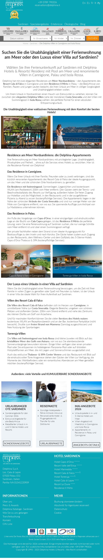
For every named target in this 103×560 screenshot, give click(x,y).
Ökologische (71, 24)
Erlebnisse (56, 24)
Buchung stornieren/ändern (68, 501)
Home (25, 43)
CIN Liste (7, 523)
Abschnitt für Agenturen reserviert (71, 505)
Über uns (7, 501)
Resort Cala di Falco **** (67, 472)
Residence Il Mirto (63, 487)
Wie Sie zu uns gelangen (15, 512)
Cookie (57, 512)
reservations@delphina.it (47, 5)
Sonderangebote (16, 443)
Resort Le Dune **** (64, 484)
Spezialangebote (39, 24)
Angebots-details (86, 444)
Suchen (92, 38)
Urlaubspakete (51, 443)
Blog (82, 24)
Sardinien (23, 24)
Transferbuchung (11, 516)
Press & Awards (11, 505)
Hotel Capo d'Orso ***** (67, 461)
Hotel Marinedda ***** (66, 469)
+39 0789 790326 (47, 2)
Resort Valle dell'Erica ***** (68, 465)
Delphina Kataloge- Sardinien (18, 508)
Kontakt (7, 520)
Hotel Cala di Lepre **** (66, 480)
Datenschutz (60, 508)
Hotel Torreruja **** (64, 476)
